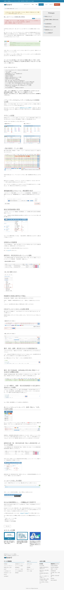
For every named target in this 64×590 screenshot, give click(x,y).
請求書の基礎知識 (54, 565)
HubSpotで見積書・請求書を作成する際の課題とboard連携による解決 (22, 542)
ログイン (51, 4)
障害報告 (17, 572)
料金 (33, 4)
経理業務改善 (53, 570)
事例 (36, 4)
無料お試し (57, 4)
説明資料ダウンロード (19, 563)
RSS (5, 574)
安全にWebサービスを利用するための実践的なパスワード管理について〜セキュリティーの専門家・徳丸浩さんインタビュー (35, 543)
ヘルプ (46, 4)
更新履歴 (28, 567)
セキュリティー (27, 4)
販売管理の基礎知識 (54, 567)
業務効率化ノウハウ (49, 29)
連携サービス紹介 (54, 569)
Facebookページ (7, 572)
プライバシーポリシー (8, 565)
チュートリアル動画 (19, 565)
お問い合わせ (29, 563)
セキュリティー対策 (19, 569)
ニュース (41, 4)
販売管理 (52, 578)
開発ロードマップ (48, 16)
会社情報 (5, 576)
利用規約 (5, 563)
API (4, 569)
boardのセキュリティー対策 (25, 107)
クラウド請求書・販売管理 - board (9, 8)
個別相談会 (17, 567)
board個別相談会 (48, 23)
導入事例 (41, 563)
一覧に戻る (7, 526)
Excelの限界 (42, 565)
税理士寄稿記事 (54, 580)
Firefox (26, 513)
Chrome (21, 513)
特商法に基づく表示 (7, 567)
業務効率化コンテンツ (55, 563)
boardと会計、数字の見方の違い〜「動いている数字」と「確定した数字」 (9, 542)
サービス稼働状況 (48, 32)
